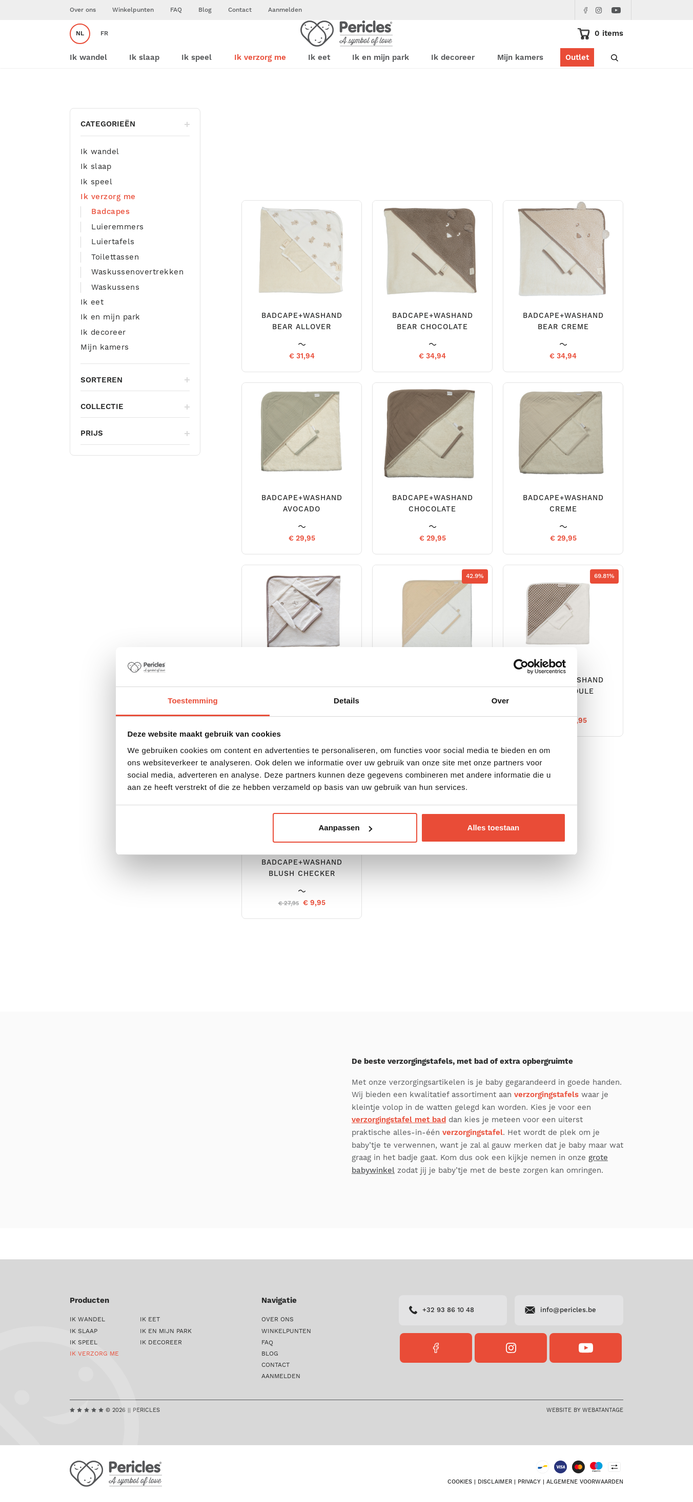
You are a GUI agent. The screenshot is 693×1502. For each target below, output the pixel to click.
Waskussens (115, 318)
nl (80, 49)
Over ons (83, 10)
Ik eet (92, 332)
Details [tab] (346, 700)
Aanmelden (285, 10)
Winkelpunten (133, 10)
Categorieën (135, 155)
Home (78, 117)
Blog (205, 10)
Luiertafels (113, 272)
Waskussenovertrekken (137, 302)
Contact (240, 10)
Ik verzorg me (116, 117)
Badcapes (110, 242)
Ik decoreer (103, 363)
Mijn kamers (520, 88)
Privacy (529, 1482)
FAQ (176, 10)
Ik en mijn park (110, 347)
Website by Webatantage (584, 1410)
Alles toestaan (493, 827)
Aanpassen (345, 827)
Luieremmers (117, 257)
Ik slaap (95, 197)
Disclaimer (495, 1482)
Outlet (577, 88)
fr (104, 49)
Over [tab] (500, 700)
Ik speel (96, 212)
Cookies (459, 1482)
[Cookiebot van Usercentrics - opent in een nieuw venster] (521, 667)
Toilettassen (115, 287)
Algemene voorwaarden (584, 1482)
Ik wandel (99, 182)
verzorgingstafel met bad (399, 1150)
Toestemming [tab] (193, 700)
